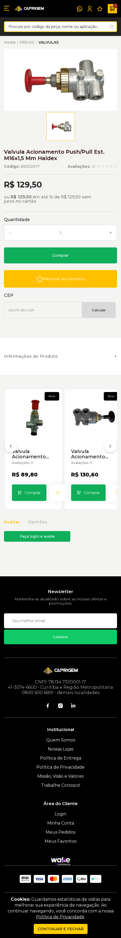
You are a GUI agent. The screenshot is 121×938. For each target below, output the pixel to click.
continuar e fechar (61, 929)
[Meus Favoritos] (99, 8)
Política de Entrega (60, 758)
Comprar (60, 255)
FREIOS (27, 42)
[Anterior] (10, 447)
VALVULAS (48, 42)
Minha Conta (60, 823)
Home (10, 42)
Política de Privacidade (60, 767)
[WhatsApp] (79, 8)
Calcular (99, 310)
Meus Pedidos (60, 832)
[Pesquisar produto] (111, 26)
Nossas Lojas (60, 749)
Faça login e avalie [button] (37, 536)
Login (60, 814)
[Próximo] (110, 447)
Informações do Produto (31, 356)
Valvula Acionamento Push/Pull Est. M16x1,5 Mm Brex (33, 454)
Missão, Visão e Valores (60, 776)
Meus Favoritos (60, 841)
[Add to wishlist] (60, 279)
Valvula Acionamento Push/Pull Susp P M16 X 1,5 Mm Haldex (92, 454)
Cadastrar (60, 637)
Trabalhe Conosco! (60, 785)
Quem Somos (60, 740)
